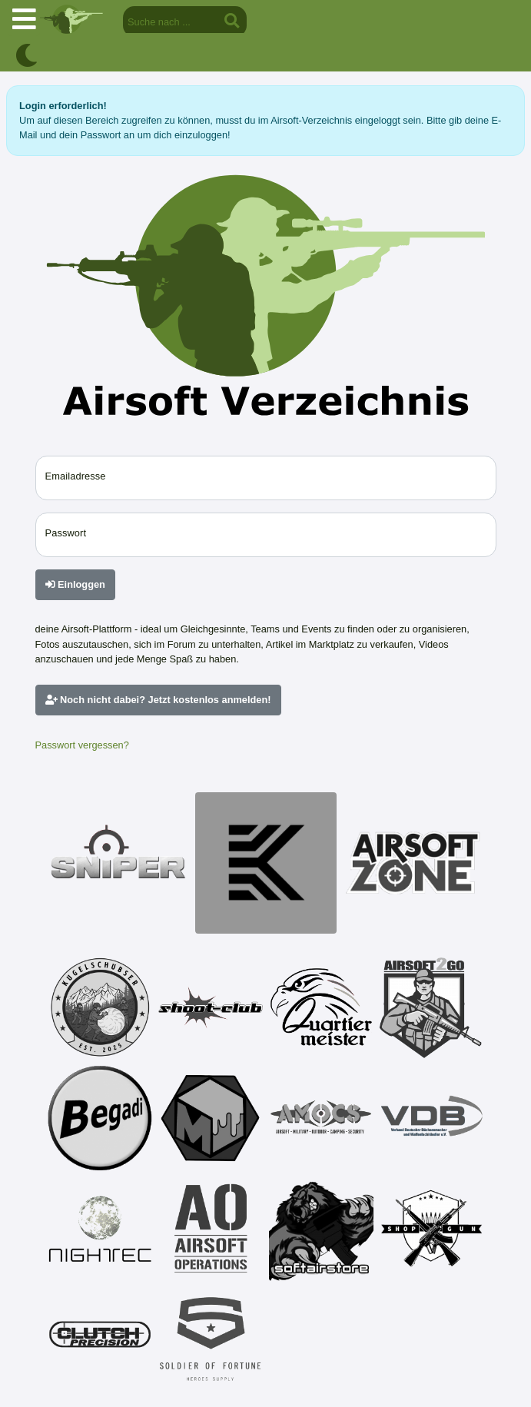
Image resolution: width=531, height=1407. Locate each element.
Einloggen (75, 584)
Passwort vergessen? (82, 745)
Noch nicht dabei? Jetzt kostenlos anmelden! (158, 699)
